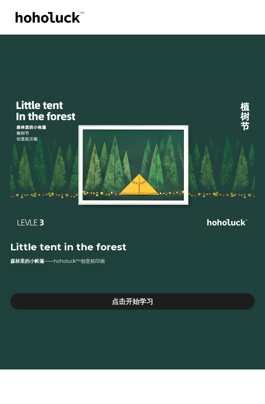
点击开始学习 (132, 303)
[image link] (49, 17)
